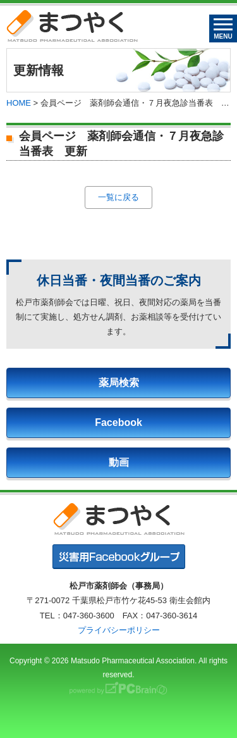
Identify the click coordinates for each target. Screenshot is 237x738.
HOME (18, 103)
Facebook (118, 422)
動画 (119, 462)
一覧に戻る (118, 197)
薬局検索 (119, 382)
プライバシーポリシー (119, 630)
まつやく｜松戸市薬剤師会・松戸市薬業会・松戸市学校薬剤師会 (72, 25)
